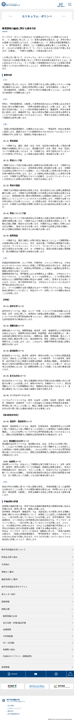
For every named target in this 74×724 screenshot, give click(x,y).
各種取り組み (9, 652)
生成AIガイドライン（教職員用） (18, 659)
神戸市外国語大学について (14, 552)
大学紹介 (6, 567)
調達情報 (6, 604)
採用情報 (6, 670)
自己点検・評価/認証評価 (14, 625)
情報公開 (6, 611)
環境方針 (11, 714)
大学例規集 (8, 639)
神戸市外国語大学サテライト (15, 589)
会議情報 (7, 632)
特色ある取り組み (10, 559)
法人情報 (11, 708)
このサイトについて (14, 711)
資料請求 (14, 677)
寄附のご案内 (8, 574)
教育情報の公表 (10, 619)
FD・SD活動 (8, 645)
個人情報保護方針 (14, 717)
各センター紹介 (9, 597)
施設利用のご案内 (10, 582)
